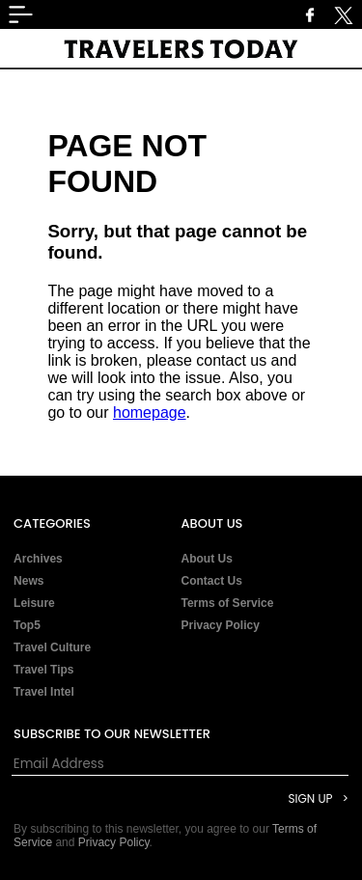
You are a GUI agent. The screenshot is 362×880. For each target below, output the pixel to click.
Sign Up (310, 798)
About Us (207, 558)
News (28, 581)
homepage (149, 412)
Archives (38, 558)
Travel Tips (43, 669)
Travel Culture (52, 647)
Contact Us (211, 581)
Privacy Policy (220, 625)
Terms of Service (227, 603)
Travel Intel (44, 692)
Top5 (27, 625)
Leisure (34, 603)
